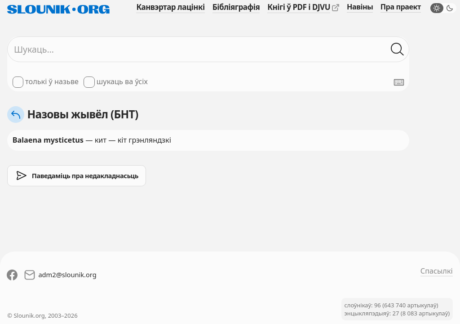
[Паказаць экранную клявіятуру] (399, 82)
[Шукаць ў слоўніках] (397, 49)
